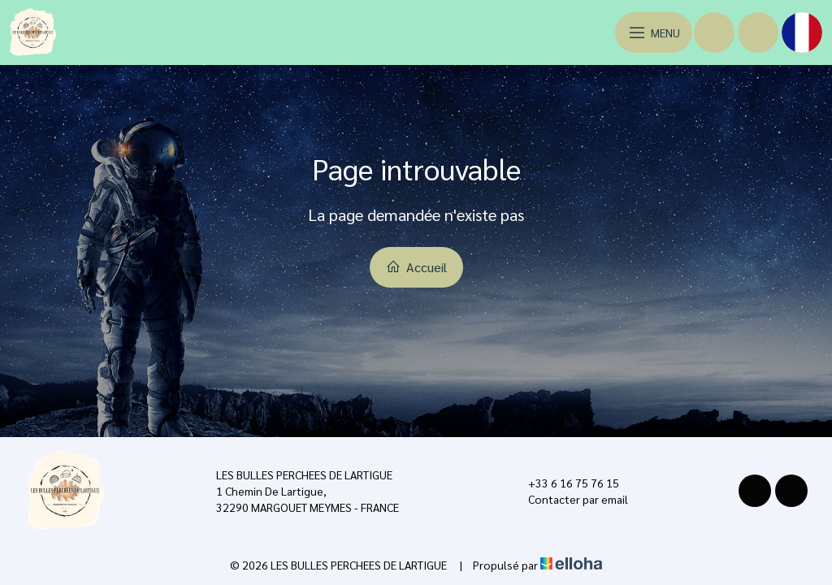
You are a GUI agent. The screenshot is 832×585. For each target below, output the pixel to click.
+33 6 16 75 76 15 (564, 482)
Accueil (416, 266)
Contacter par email (568, 499)
